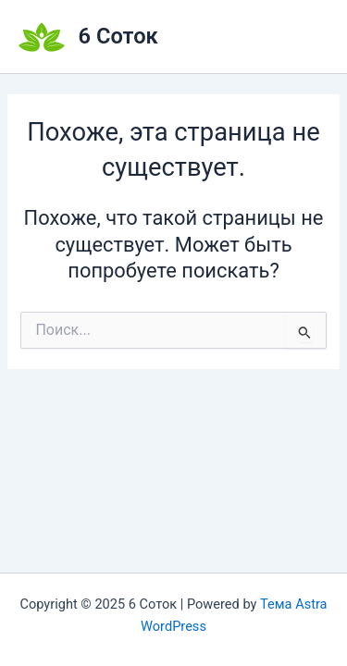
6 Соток (118, 36)
